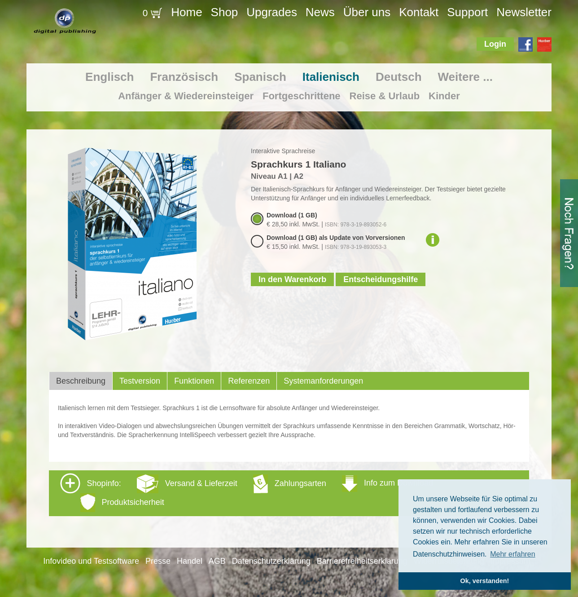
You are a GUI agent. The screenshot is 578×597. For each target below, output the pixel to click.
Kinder (444, 96)
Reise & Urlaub (385, 96)
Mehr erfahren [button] (512, 554)
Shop (224, 12)
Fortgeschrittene (302, 96)
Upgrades (271, 12)
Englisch (109, 77)
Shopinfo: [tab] (246, 492)
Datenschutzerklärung (271, 561)
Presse (158, 561)
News (320, 12)
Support (467, 12)
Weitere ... (465, 77)
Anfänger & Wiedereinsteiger (186, 96)
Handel (189, 561)
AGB (217, 561)
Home (186, 12)
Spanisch (260, 77)
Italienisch (330, 77)
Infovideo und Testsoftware (91, 561)
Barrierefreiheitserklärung (362, 561)
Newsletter (524, 12)
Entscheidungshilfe (380, 279)
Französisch (184, 77)
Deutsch (399, 77)
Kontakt (418, 12)
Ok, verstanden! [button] (484, 580)
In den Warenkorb (292, 279)
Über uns (367, 12)
